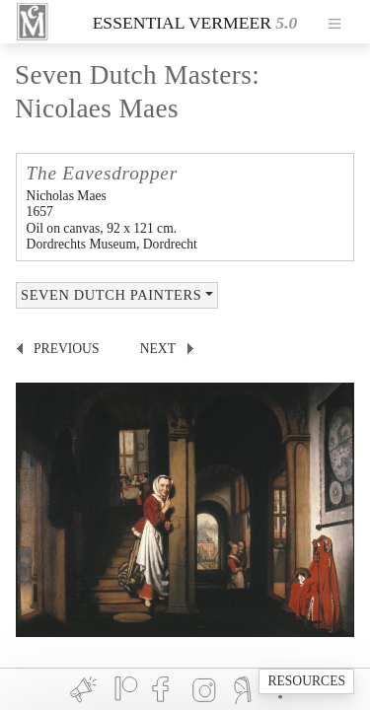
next (158, 348)
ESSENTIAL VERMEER (182, 23)
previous (66, 348)
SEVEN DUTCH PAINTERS (111, 295)
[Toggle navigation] (334, 22)
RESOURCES (306, 681)
